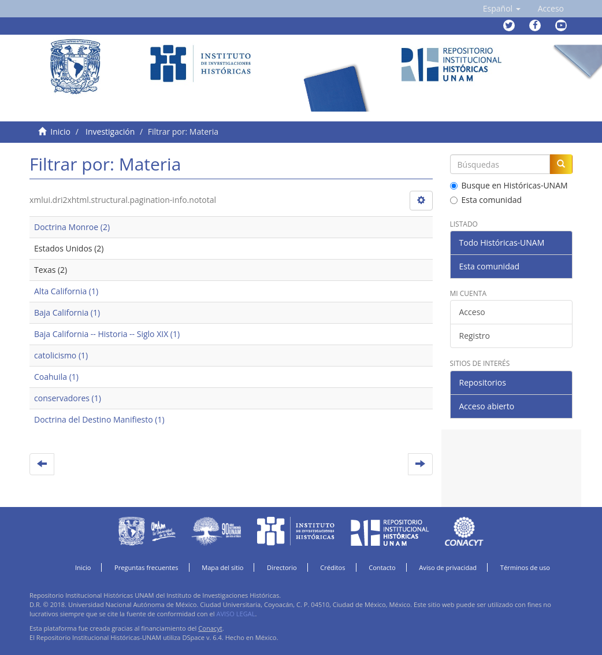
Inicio (60, 131)
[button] (501, 8)
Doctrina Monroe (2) (72, 226)
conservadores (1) (67, 398)
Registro (474, 335)
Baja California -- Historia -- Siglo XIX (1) (107, 333)
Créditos (332, 567)
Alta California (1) (66, 291)
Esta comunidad (486, 199)
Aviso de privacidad (448, 567)
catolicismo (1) (61, 355)
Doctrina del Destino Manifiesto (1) (99, 419)
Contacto (382, 567)
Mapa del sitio (222, 567)
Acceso (472, 311)
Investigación (110, 131)
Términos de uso (525, 567)
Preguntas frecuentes (146, 567)
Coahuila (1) (56, 376)
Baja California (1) (67, 312)
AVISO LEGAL (235, 613)
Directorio (282, 567)
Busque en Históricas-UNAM (509, 185)
